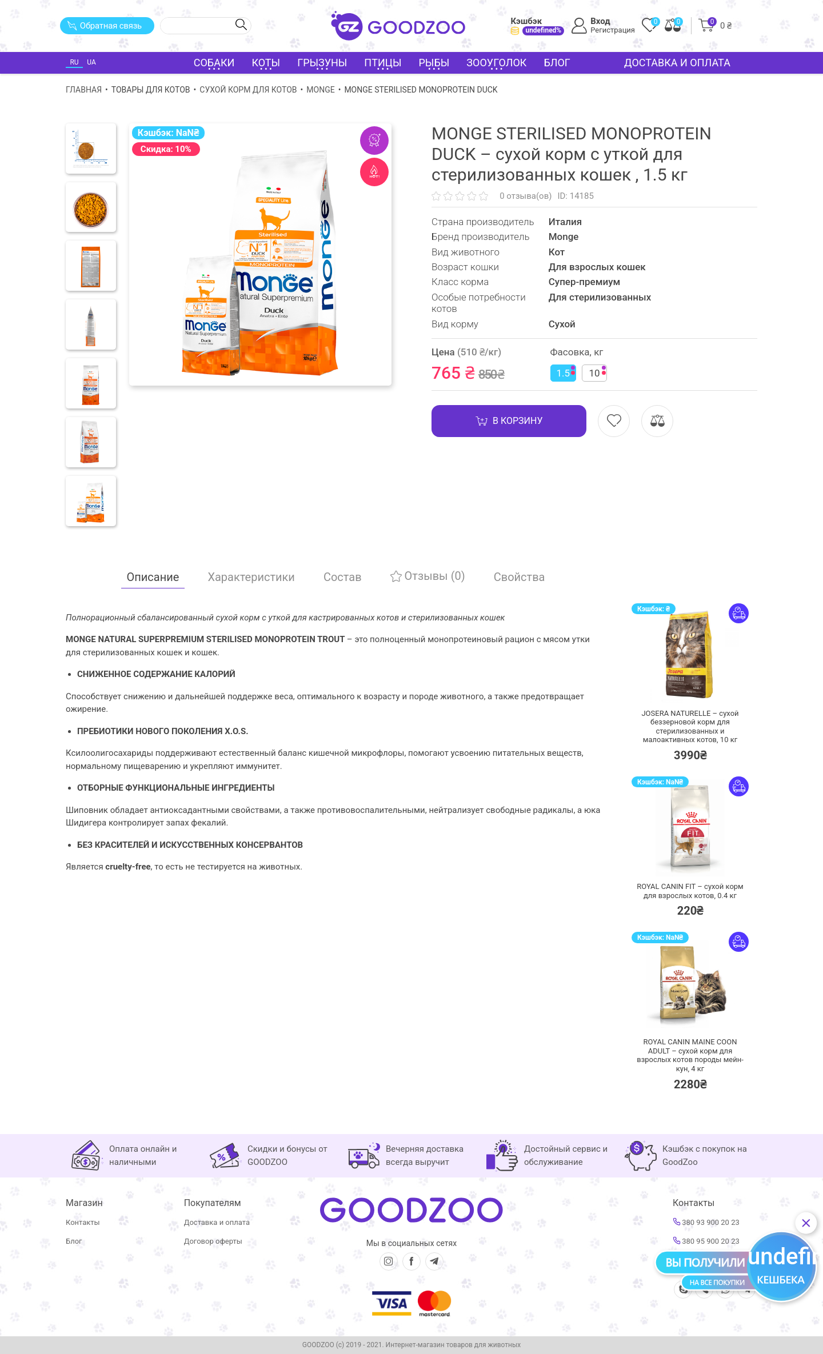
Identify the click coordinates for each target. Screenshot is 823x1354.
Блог (557, 63)
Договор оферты (213, 1241)
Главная (84, 89)
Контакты (83, 1222)
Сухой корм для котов (248, 89)
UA (91, 62)
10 (597, 372)
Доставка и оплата (677, 63)
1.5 (566, 372)
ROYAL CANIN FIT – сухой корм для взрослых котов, (690, 891)
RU (74, 62)
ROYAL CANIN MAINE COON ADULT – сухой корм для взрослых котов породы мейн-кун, (690, 1055)
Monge (320, 89)
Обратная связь (104, 26)
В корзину (509, 421)
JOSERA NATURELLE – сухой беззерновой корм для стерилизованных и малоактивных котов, (689, 726)
